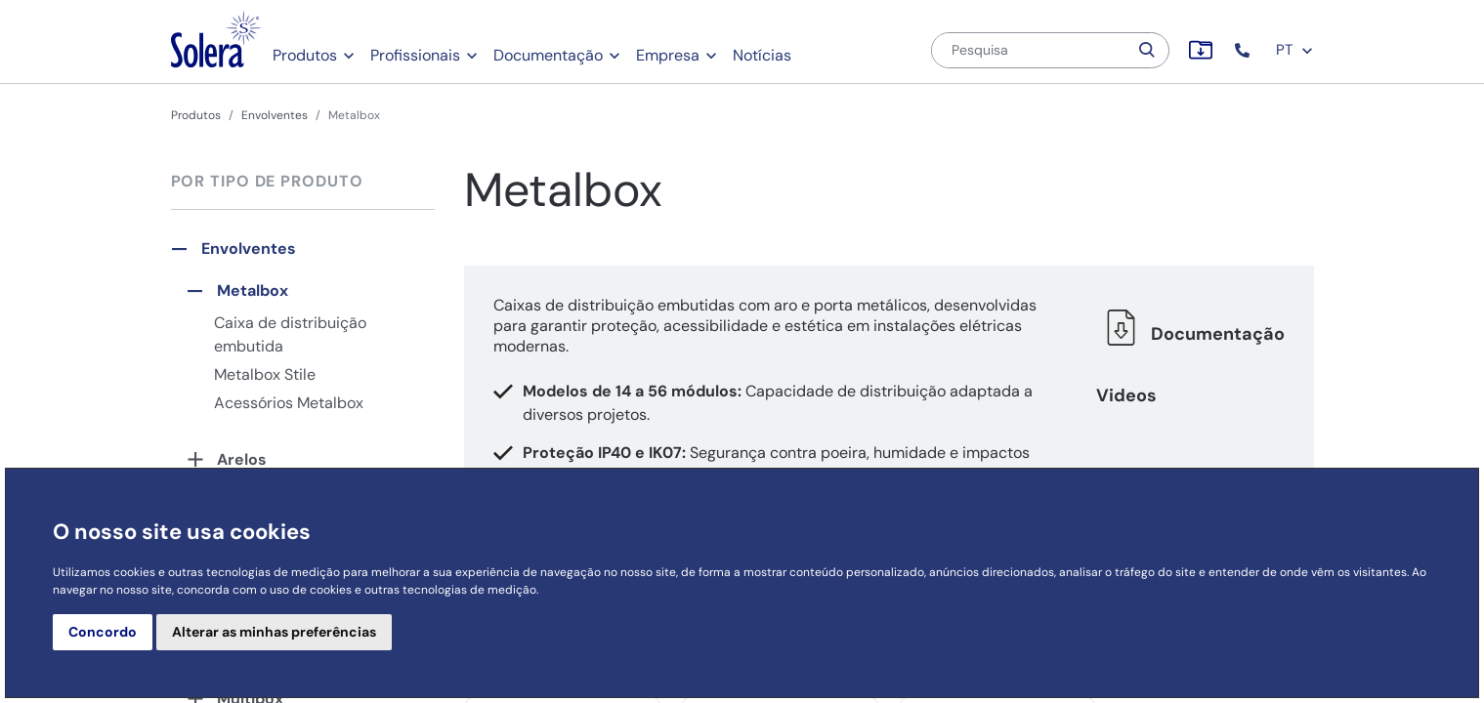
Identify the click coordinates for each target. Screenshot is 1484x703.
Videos (1126, 395)
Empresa (668, 55)
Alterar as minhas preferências (274, 632)
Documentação (548, 55)
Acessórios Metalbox (288, 403)
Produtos (305, 55)
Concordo (102, 632)
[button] (1244, 50)
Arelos (242, 459)
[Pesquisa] (1029, 50)
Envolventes (274, 115)
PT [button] (1295, 50)
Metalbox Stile (265, 374)
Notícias (762, 55)
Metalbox (252, 290)
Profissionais (415, 55)
